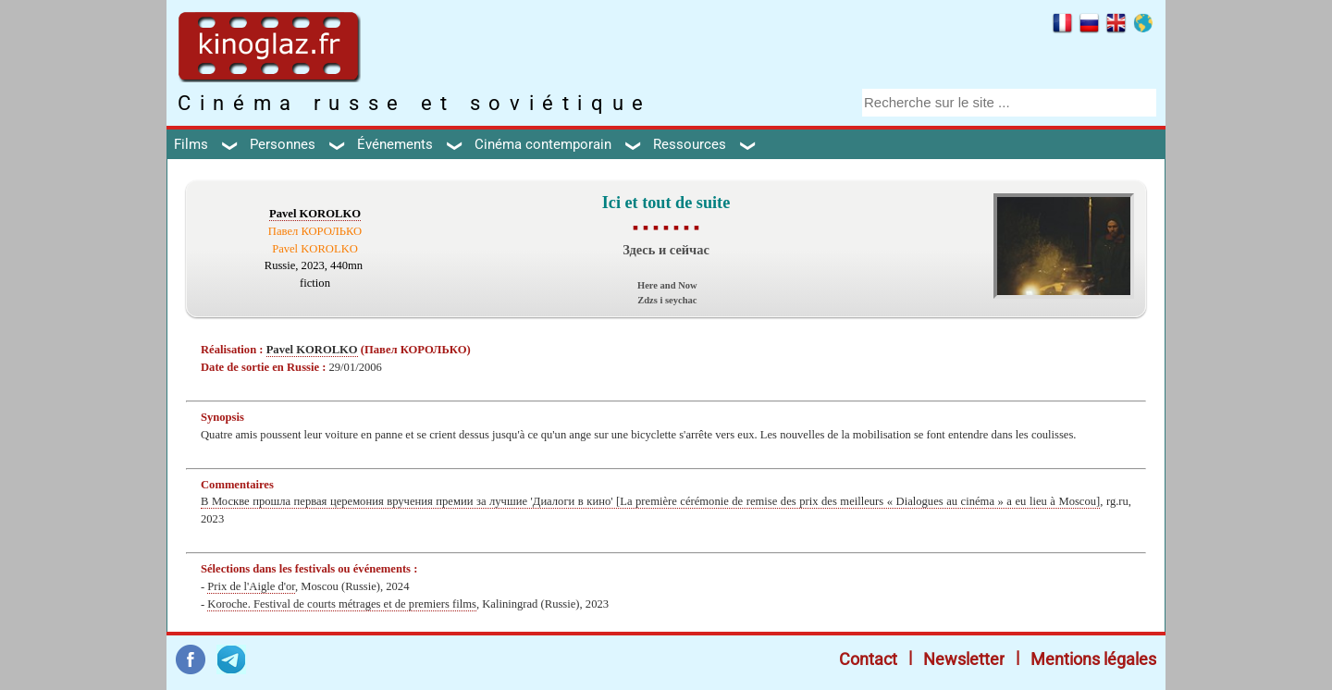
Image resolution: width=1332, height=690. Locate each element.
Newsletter (964, 659)
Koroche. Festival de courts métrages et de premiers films (341, 604)
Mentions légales (1093, 659)
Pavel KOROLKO (315, 213)
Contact (868, 659)
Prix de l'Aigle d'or (251, 586)
